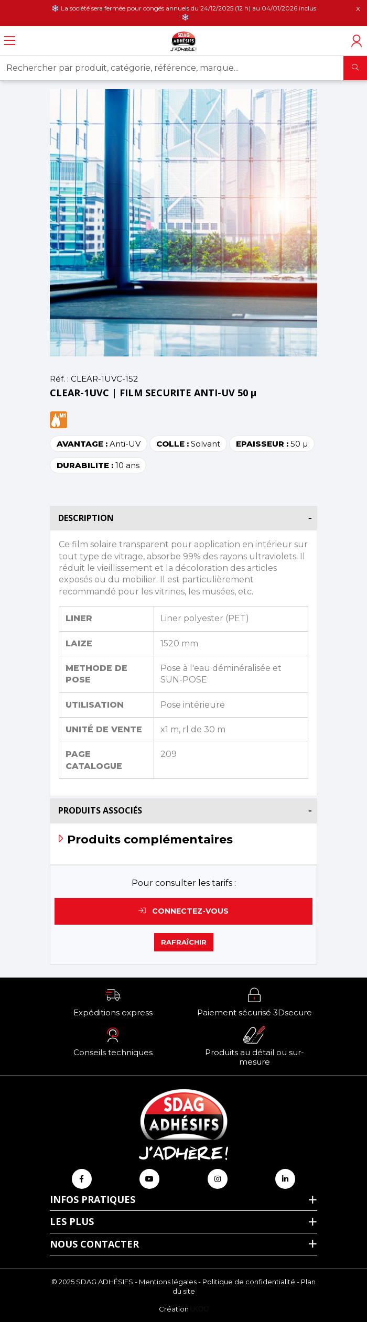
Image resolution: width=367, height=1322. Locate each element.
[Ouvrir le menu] (9, 41)
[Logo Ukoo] (199, 1309)
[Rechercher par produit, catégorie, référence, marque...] (172, 68)
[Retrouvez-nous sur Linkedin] (285, 1179)
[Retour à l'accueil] (183, 41)
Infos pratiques (92, 1199)
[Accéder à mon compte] (356, 41)
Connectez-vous (183, 911)
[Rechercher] (355, 68)
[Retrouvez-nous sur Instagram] (218, 1179)
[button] (113, 1001)
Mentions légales (168, 1281)
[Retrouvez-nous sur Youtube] (149, 1179)
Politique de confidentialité (248, 1281)
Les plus (72, 1221)
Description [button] (86, 518)
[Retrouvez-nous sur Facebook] (82, 1179)
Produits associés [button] (100, 810)
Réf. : (59, 379)
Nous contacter (94, 1244)
